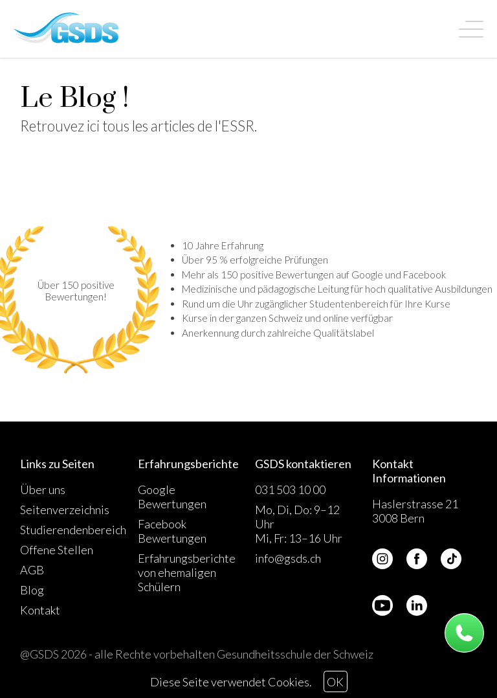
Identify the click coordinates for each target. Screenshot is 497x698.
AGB (32, 570)
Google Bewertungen (172, 496)
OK (335, 682)
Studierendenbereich (73, 530)
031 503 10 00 (290, 489)
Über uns (42, 489)
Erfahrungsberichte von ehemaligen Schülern (187, 572)
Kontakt (40, 610)
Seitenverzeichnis (64, 509)
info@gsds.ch (288, 558)
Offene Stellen (56, 550)
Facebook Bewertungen (172, 531)
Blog (32, 590)
